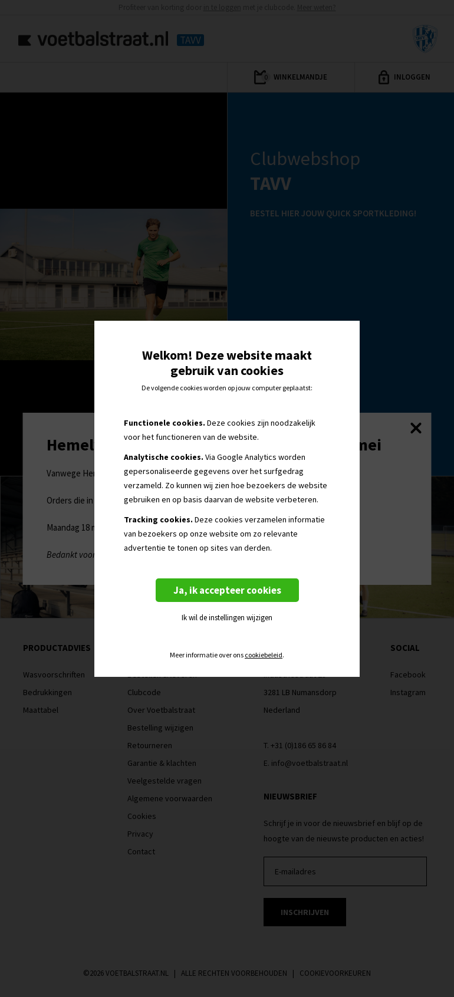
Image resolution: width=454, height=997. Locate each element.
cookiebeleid (263, 655)
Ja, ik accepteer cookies (227, 590)
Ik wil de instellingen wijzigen (227, 617)
